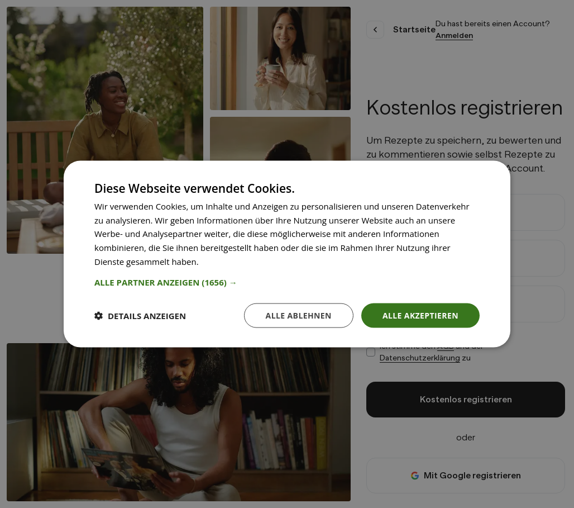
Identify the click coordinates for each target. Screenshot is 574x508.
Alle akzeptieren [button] (420, 315)
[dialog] (287, 254)
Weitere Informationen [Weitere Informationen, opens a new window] (245, 261)
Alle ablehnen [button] (299, 315)
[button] (287, 282)
